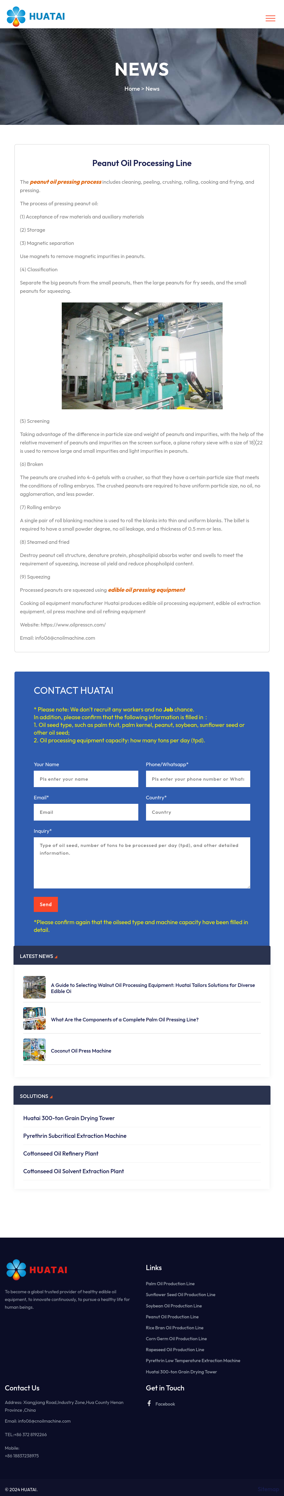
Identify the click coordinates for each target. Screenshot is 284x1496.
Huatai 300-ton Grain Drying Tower (69, 1114)
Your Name (46, 764)
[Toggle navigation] (270, 18)
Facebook (160, 1399)
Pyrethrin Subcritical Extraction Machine (74, 1132)
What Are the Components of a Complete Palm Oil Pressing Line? (124, 1016)
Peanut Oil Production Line (172, 1313)
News (152, 88)
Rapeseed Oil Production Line (175, 1346)
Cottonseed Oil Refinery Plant (60, 1150)
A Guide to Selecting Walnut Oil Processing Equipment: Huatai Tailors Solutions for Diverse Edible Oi (153, 985)
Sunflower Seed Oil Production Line (180, 1291)
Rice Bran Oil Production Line (175, 1324)
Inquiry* (43, 832)
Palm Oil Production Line (170, 1280)
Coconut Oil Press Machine (81, 1047)
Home (132, 88)
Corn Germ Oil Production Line (176, 1335)
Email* (41, 798)
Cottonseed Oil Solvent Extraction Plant (73, 1167)
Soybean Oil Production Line (174, 1302)
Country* (156, 798)
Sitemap (268, 1485)
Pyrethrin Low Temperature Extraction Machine (193, 1357)
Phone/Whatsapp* (167, 764)
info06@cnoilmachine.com (44, 1417)
